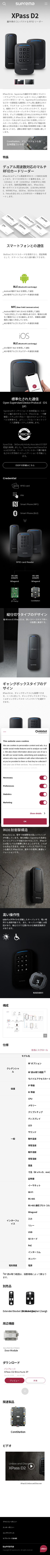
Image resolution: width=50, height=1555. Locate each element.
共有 (35, 1380)
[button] (19, 81)
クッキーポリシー (8, 1527)
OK (25, 821)
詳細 (24, 1391)
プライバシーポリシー (10, 1522)
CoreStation (18, 1432)
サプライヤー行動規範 (10, 1538)
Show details (35, 813)
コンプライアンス (8, 1533)
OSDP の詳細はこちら (25, 465)
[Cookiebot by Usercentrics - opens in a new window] (35, 732)
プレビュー (14, 1380)
